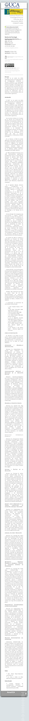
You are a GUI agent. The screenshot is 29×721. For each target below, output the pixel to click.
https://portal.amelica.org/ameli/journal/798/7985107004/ (14, 57)
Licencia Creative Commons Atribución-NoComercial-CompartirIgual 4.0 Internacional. (12, 70)
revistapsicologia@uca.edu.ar (11, 47)
